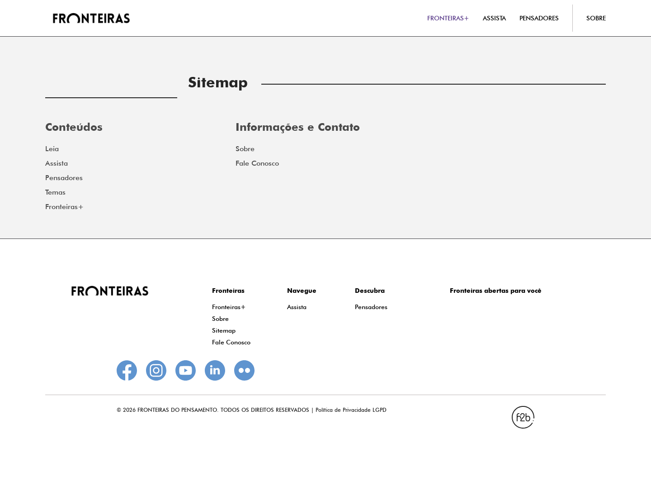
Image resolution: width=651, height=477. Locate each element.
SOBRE (596, 18)
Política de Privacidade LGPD (351, 409)
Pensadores (64, 177)
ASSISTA (494, 18)
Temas (55, 192)
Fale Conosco (257, 163)
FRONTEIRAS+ (448, 18)
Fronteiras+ (64, 206)
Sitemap (224, 330)
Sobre (245, 148)
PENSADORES (539, 18)
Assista (56, 163)
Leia (52, 148)
